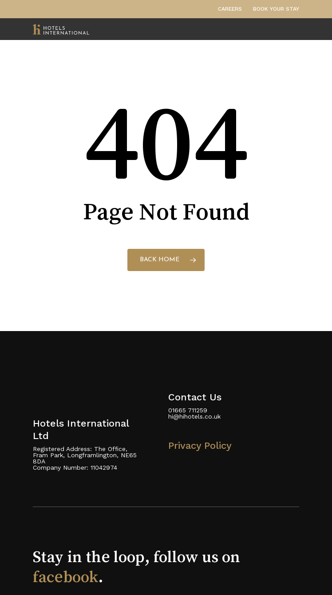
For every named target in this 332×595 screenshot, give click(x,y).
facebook (65, 576)
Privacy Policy (200, 445)
